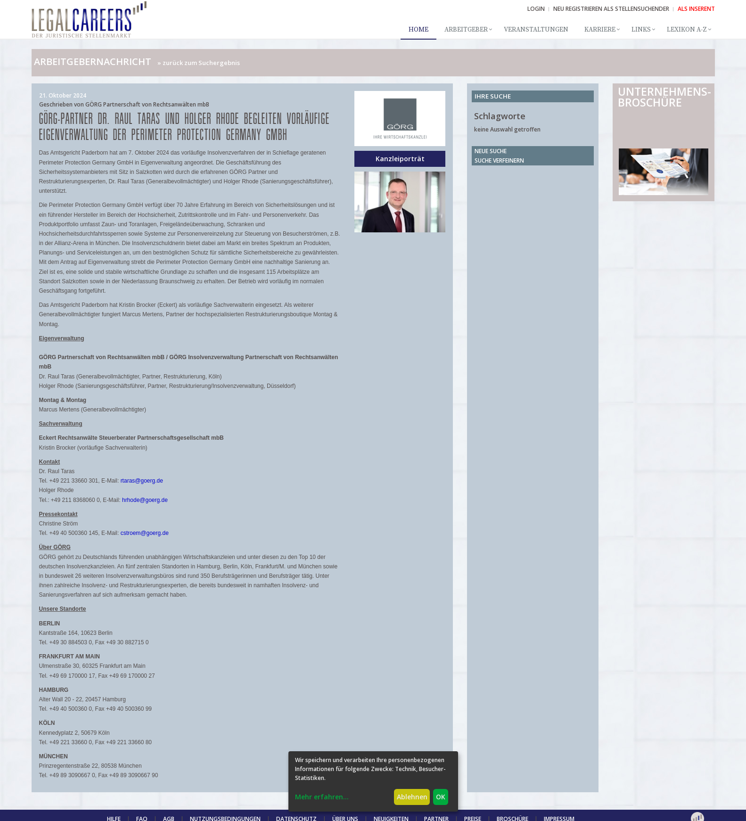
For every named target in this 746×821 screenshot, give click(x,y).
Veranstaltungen (536, 29)
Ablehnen (412, 796)
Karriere (599, 29)
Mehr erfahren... (322, 796)
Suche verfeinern (499, 160)
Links (641, 29)
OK (440, 796)
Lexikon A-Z (687, 29)
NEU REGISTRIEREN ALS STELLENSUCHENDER (611, 9)
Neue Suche (491, 151)
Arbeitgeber (466, 29)
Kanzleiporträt (400, 158)
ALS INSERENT (696, 9)
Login (536, 9)
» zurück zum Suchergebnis (198, 62)
